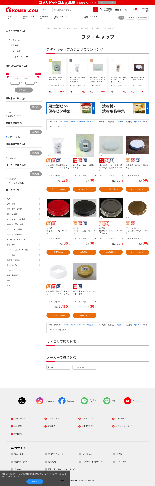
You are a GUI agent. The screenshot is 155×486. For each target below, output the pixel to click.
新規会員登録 (142, 17)
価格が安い (81, 122)
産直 (8, 285)
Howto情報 (44, 17)
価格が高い (90, 122)
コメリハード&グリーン (92, 462)
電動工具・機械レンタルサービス (62, 469)
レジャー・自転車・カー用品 (17, 250)
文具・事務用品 (12, 275)
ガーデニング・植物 (14, 229)
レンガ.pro (87, 454)
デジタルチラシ (29, 17)
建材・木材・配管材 (14, 209)
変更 (121, 17)
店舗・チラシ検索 (60, 17)
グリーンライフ (80, 367)
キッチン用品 (14, 40)
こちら (8, 476)
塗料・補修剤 (12, 214)
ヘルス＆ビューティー (15, 270)
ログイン (131, 17)
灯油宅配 (52, 462)
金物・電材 (11, 204)
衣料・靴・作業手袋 (14, 234)
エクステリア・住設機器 (16, 219)
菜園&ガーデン (20, 462)
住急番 (119, 454)
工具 (8, 199)
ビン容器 (16, 51)
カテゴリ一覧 (12, 17)
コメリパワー (122, 462)
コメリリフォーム (55, 454)
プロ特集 (18, 469)
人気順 (66, 122)
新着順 (73, 122)
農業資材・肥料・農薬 (15, 224)
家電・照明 (11, 245)
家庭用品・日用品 (13, 260)
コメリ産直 (19, 454)
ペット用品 (11, 255)
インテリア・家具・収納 (16, 239)
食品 (8, 280)
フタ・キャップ (21, 57)
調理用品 (14, 45)
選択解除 (36, 107)
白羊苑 (50, 367)
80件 (140, 122)
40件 (135, 122)
